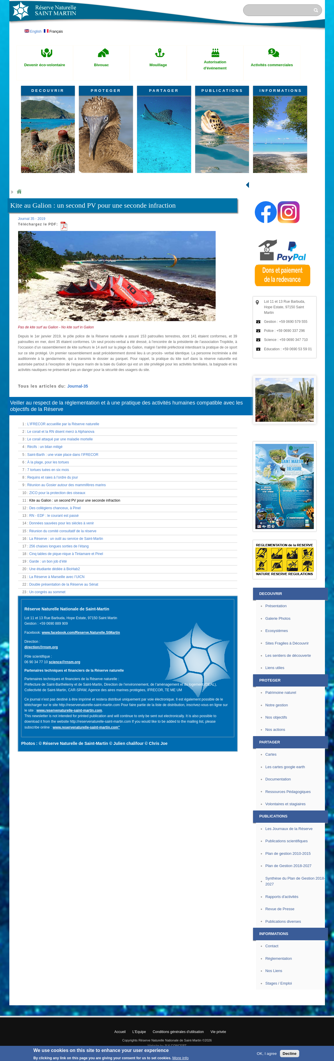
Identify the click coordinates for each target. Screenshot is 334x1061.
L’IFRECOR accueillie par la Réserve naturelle (63, 424)
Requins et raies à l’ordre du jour (52, 477)
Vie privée (218, 1032)
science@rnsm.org (64, 662)
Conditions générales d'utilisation (178, 1032)
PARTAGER (164, 90)
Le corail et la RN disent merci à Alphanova (60, 432)
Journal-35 (77, 386)
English (33, 31)
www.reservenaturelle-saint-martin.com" (86, 727)
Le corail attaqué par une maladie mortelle (60, 439)
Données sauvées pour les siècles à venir (61, 523)
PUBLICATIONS (222, 90)
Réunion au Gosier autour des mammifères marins (66, 485)
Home (19, 192)
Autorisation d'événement (214, 65)
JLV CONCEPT (175, 1045)
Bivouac (101, 65)
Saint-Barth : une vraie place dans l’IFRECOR (62, 455)
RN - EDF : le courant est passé (54, 516)
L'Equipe (139, 1032)
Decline (289, 1053)
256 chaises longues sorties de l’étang (59, 546)
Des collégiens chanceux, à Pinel (55, 508)
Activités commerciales (272, 65)
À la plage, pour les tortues (48, 462)
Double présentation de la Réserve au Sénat (63, 584)
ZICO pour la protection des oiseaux (57, 493)
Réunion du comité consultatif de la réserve (62, 531)
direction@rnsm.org (41, 647)
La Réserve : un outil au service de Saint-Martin (66, 539)
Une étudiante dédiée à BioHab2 (54, 569)
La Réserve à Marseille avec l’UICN (56, 577)
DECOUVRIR (47, 90)
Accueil (120, 1032)
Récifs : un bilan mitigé (45, 447)
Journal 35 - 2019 (31, 219)
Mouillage (158, 65)
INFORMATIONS (280, 90)
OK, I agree (267, 1053)
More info (180, 1058)
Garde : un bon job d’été (48, 561)
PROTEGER (106, 90)
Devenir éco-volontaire (44, 65)
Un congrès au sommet (47, 592)
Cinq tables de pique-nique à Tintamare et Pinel (66, 554)
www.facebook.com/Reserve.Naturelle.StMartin (81, 633)
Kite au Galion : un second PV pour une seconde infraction (74, 500)
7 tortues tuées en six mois (48, 470)
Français (53, 31)
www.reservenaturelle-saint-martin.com (69, 710)
